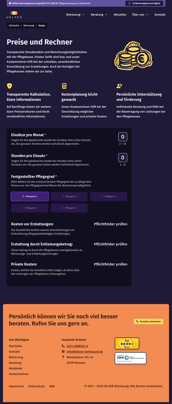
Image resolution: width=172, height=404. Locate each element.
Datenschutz (36, 388)
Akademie (15, 370)
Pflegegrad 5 (69, 209)
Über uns (140, 14)
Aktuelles (120, 14)
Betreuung (75, 14)
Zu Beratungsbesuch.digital (144, 3)
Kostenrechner (19, 376)
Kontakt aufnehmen (144, 323)
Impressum (16, 388)
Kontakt (160, 14)
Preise (42, 25)
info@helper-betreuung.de (82, 353)
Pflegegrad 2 (69, 197)
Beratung (99, 14)
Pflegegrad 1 (29, 197)
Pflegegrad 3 (108, 197)
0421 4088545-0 (75, 348)
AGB (52, 388)
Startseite (14, 25)
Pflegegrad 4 (29, 209)
